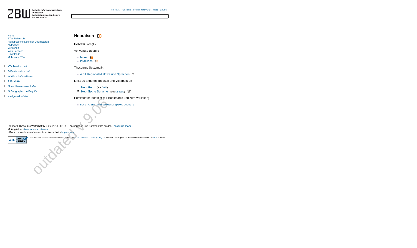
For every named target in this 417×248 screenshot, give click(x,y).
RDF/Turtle (126, 10)
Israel (83, 57)
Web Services (15, 51)
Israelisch (86, 61)
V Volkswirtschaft (17, 66)
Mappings (13, 44)
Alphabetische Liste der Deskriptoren (28, 41)
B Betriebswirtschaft (19, 71)
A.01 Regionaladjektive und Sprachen (105, 74)
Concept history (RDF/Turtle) (145, 10)
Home (11, 35)
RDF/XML (115, 10)
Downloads (14, 54)
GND (104, 87)
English (164, 9)
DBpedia (119, 91)
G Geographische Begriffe (22, 91)
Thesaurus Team (121, 126)
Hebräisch (87, 87)
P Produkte (14, 81)
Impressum (67, 132)
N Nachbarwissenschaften (22, 86)
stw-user (45, 129)
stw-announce (31, 129)
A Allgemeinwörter (18, 96)
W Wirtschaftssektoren (20, 76)
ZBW (155, 137)
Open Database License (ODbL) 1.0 (89, 137)
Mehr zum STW (16, 57)
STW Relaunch (16, 38)
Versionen (13, 47)
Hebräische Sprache (94, 91)
